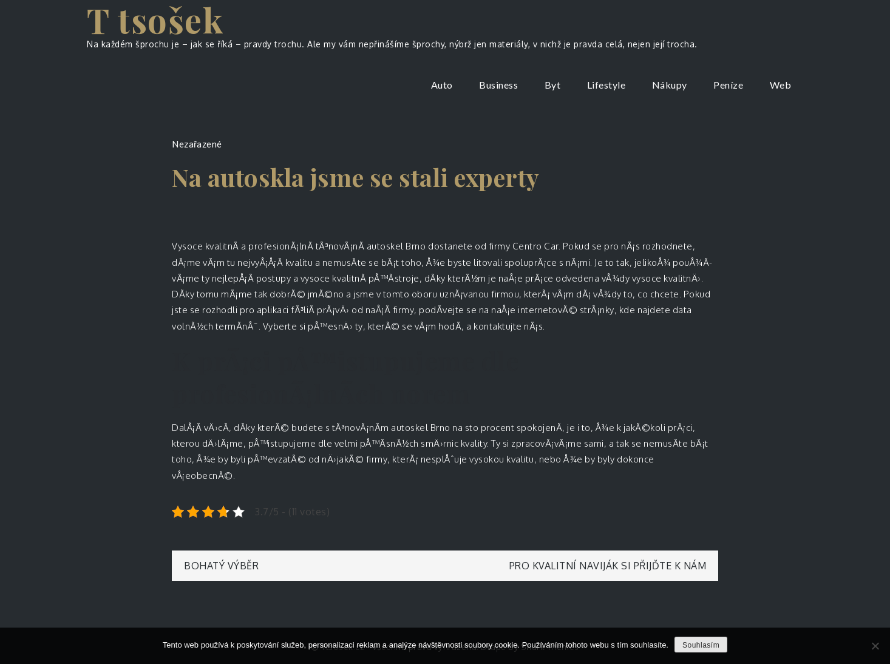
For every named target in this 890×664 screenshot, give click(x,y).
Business (498, 84)
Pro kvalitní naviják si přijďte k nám (608, 566)
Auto (442, 84)
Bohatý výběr (221, 566)
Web (781, 84)
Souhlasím (700, 645)
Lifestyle (606, 84)
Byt (553, 84)
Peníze (728, 84)
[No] (875, 646)
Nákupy (669, 84)
